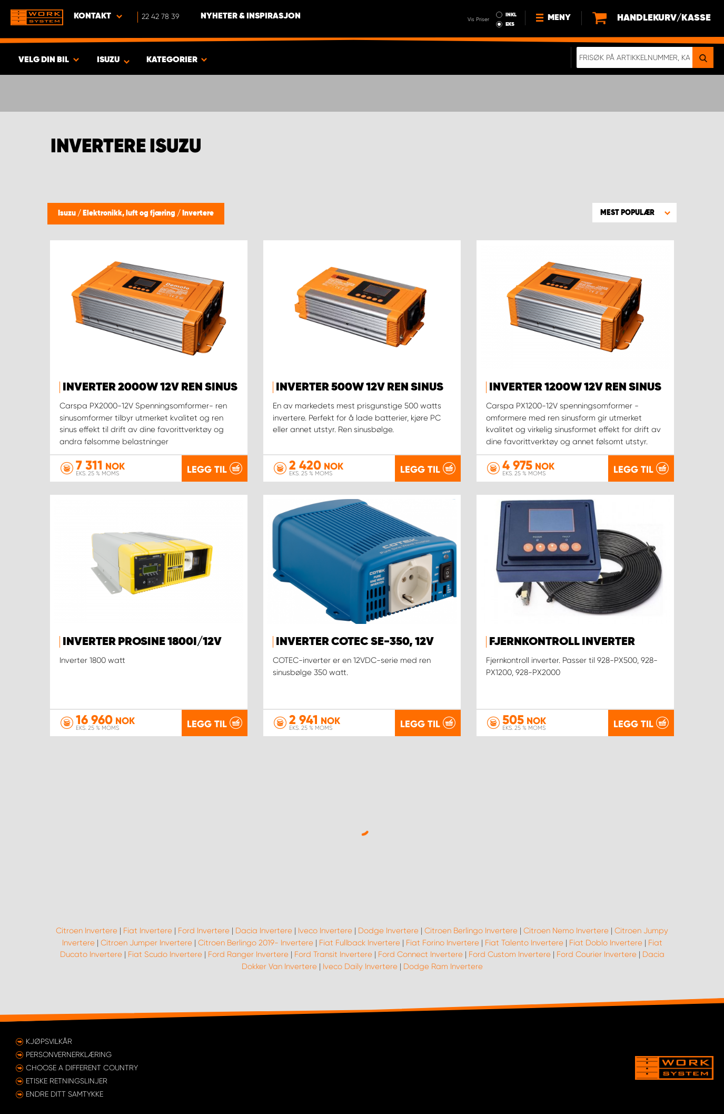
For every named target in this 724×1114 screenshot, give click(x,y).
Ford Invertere (204, 930)
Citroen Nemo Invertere (566, 930)
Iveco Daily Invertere (360, 966)
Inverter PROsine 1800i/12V (142, 642)
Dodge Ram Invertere (443, 966)
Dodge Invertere (388, 930)
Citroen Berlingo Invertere (471, 930)
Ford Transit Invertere (333, 954)
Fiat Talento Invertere (524, 942)
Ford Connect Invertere (420, 954)
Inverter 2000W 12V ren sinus (150, 387)
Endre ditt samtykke (64, 1094)
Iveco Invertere (325, 930)
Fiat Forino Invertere (442, 942)
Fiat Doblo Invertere (605, 942)
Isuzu (67, 213)
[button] (634, 212)
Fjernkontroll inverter (562, 642)
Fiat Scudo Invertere (165, 954)
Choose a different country (82, 1067)
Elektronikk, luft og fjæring (130, 213)
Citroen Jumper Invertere (146, 942)
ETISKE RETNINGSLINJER (66, 1081)
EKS (509, 24)
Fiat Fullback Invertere (359, 942)
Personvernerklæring (69, 1054)
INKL (511, 14)
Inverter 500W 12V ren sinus (359, 387)
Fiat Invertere (147, 930)
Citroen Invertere (86, 930)
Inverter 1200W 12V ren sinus (575, 387)
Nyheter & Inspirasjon (251, 16)
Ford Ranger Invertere (248, 954)
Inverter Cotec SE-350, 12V (355, 642)
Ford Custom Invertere (510, 954)
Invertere (198, 213)
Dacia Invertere (263, 930)
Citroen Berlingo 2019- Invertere (255, 942)
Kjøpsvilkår (49, 1041)
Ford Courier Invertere (597, 954)
